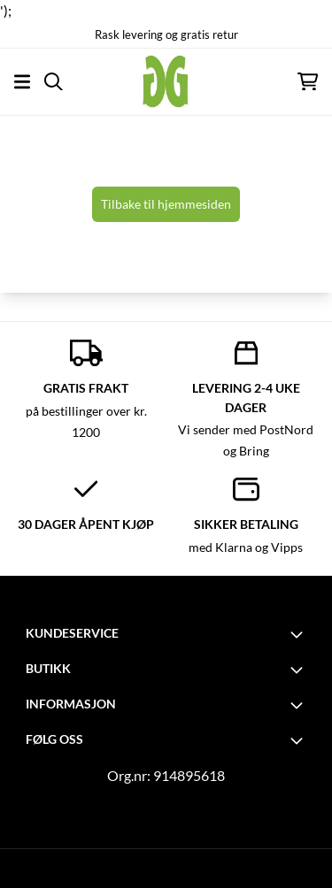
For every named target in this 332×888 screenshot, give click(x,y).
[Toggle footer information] (299, 634)
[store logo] (165, 81)
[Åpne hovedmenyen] (22, 81)
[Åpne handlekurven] (307, 81)
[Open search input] (53, 82)
